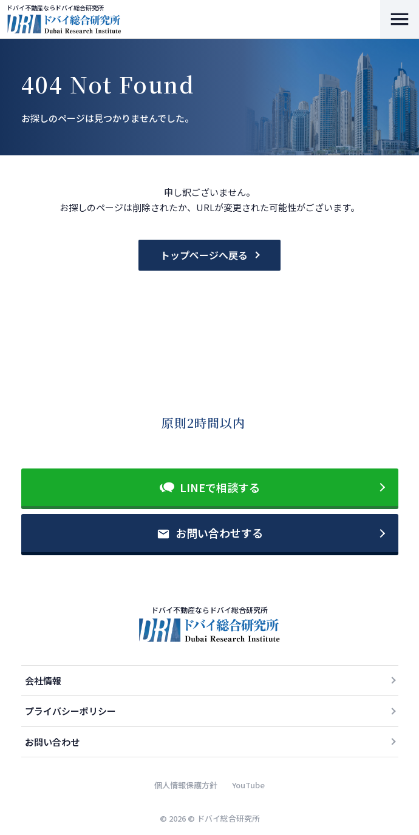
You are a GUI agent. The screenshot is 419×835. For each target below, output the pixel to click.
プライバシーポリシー (70, 711)
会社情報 (43, 680)
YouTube (248, 785)
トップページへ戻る (204, 255)
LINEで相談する (220, 487)
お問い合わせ (52, 741)
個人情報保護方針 (185, 785)
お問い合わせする (219, 533)
